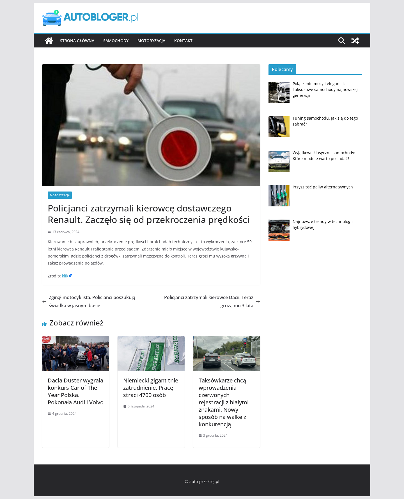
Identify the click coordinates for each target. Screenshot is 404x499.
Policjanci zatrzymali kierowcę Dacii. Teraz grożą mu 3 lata (212, 301)
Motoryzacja (151, 40)
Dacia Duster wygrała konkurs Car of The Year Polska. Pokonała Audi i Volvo (76, 391)
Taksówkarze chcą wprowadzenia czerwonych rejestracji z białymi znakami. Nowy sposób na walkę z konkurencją (224, 402)
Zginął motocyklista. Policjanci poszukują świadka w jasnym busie (88, 301)
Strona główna (77, 40)
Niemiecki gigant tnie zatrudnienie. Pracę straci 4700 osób (150, 388)
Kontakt (183, 40)
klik (65, 276)
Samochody (115, 40)
